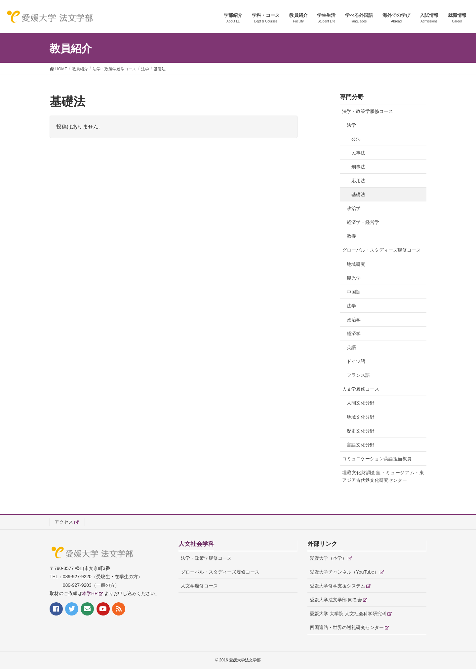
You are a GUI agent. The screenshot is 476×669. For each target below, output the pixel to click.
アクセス (64, 522)
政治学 (354, 208)
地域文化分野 (361, 417)
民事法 (358, 153)
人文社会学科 (196, 544)
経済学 (354, 333)
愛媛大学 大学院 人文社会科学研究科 (348, 613)
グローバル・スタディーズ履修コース (381, 250)
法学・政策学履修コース (367, 111)
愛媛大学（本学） (328, 558)
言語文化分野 (361, 444)
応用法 (358, 180)
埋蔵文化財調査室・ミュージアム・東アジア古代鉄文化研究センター (383, 476)
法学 (351, 125)
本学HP (90, 593)
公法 (356, 139)
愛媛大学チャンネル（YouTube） (344, 572)
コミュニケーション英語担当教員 (377, 458)
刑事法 (358, 166)
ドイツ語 (356, 361)
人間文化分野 (361, 402)
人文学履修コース (360, 389)
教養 (351, 236)
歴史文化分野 (361, 431)
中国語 (354, 292)
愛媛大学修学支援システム (337, 585)
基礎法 (358, 194)
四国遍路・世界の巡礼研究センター (347, 627)
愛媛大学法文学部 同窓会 (336, 599)
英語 (351, 347)
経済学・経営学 (363, 222)
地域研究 (356, 264)
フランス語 (358, 375)
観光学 (354, 278)
